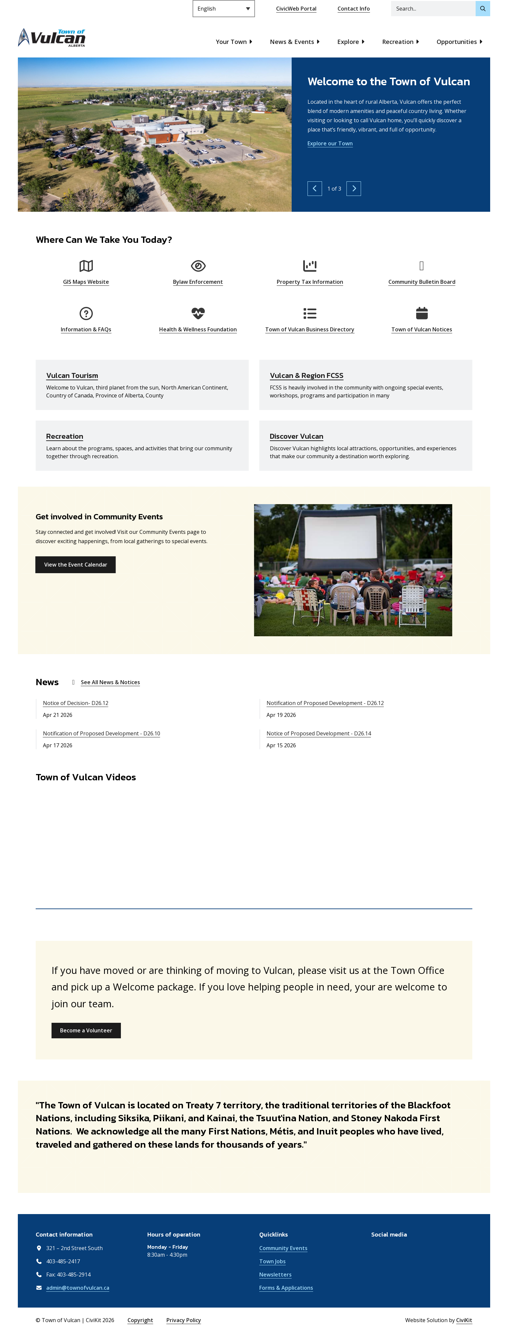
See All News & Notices (110, 682)
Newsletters (275, 1274)
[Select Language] (224, 8)
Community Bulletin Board (421, 281)
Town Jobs (272, 1261)
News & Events (292, 42)
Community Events (283, 1248)
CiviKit (464, 1320)
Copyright (140, 1320)
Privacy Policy (183, 1320)
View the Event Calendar (75, 564)
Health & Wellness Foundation (198, 329)
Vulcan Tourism (72, 375)
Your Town (231, 42)
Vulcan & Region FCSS (307, 375)
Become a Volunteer (86, 1030)
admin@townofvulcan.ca (77, 1287)
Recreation (398, 42)
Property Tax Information (310, 281)
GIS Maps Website (86, 281)
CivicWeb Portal (296, 8)
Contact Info (354, 8)
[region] (254, 850)
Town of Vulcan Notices (421, 329)
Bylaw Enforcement (198, 281)
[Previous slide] (315, 188)
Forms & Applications (286, 1287)
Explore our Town (330, 143)
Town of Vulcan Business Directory (309, 329)
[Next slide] (353, 188)
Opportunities (457, 42)
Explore (348, 42)
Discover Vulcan (296, 436)
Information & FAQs (86, 329)
